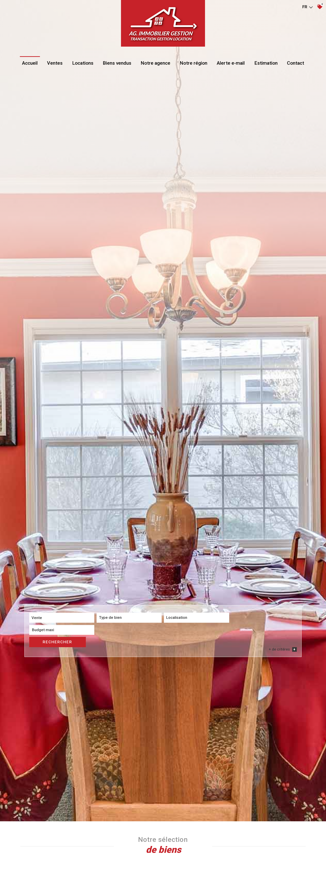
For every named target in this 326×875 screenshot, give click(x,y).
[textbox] (112, 685)
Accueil (31, 64)
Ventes (55, 64)
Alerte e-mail (230, 64)
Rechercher (275, 685)
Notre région (193, 64)
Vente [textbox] (37, 685)
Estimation (265, 64)
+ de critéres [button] (283, 692)
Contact (294, 64)
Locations (83, 64)
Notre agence (155, 64)
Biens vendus (117, 64)
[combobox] (56, 685)
